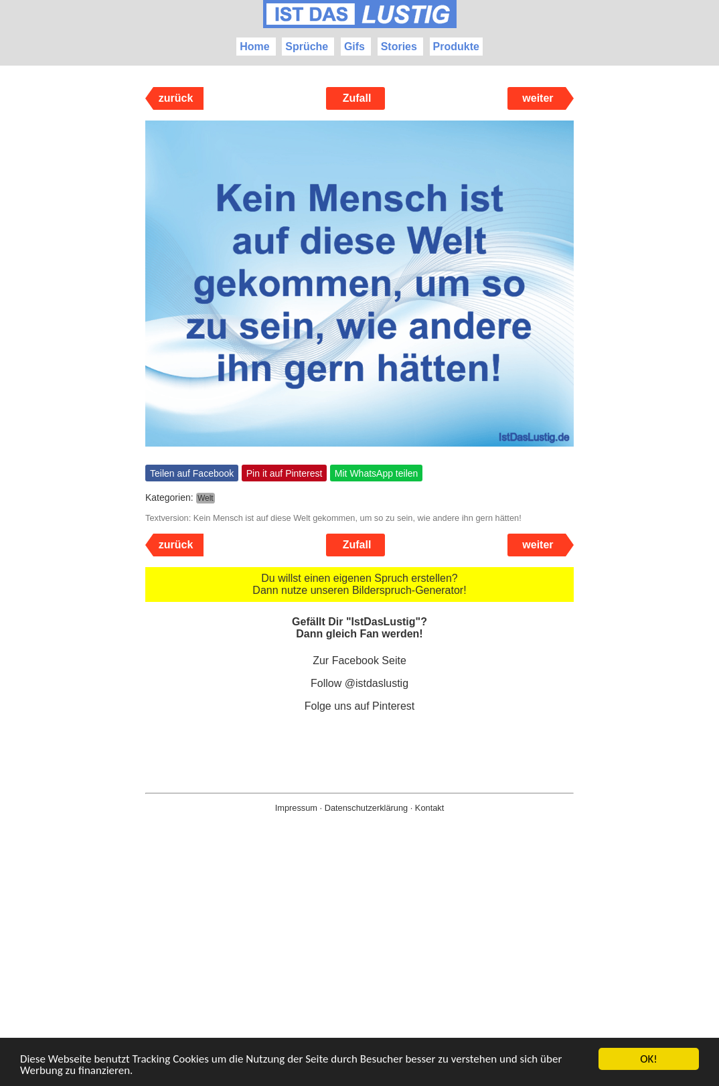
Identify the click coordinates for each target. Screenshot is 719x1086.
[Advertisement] (359, 971)
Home (254, 46)
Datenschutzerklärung (366, 808)
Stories (399, 46)
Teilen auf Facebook (192, 473)
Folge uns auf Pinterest (360, 706)
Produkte (456, 46)
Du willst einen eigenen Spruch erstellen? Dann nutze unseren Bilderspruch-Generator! (359, 584)
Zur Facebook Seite (359, 660)
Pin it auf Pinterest (284, 473)
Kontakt (429, 808)
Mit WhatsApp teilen (376, 473)
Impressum (296, 808)
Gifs (354, 46)
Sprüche (306, 46)
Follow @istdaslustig (359, 683)
